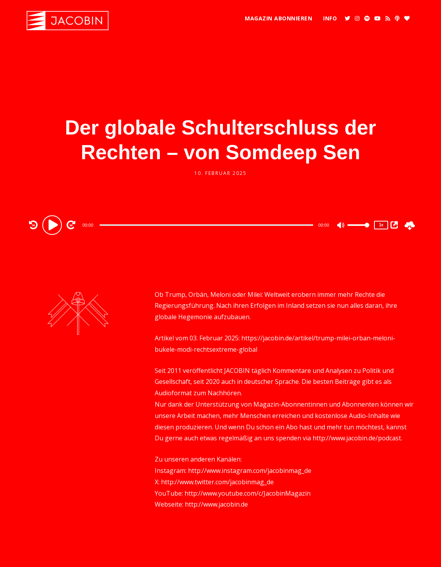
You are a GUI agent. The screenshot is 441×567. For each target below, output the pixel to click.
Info (330, 18)
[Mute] (341, 226)
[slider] (206, 225)
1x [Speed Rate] (381, 225)
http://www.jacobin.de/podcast (357, 438)
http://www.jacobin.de (216, 504)
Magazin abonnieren (278, 18)
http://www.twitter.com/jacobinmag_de (217, 482)
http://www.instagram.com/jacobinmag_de (249, 470)
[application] (207, 225)
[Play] (53, 225)
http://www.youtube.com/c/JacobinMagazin (247, 493)
